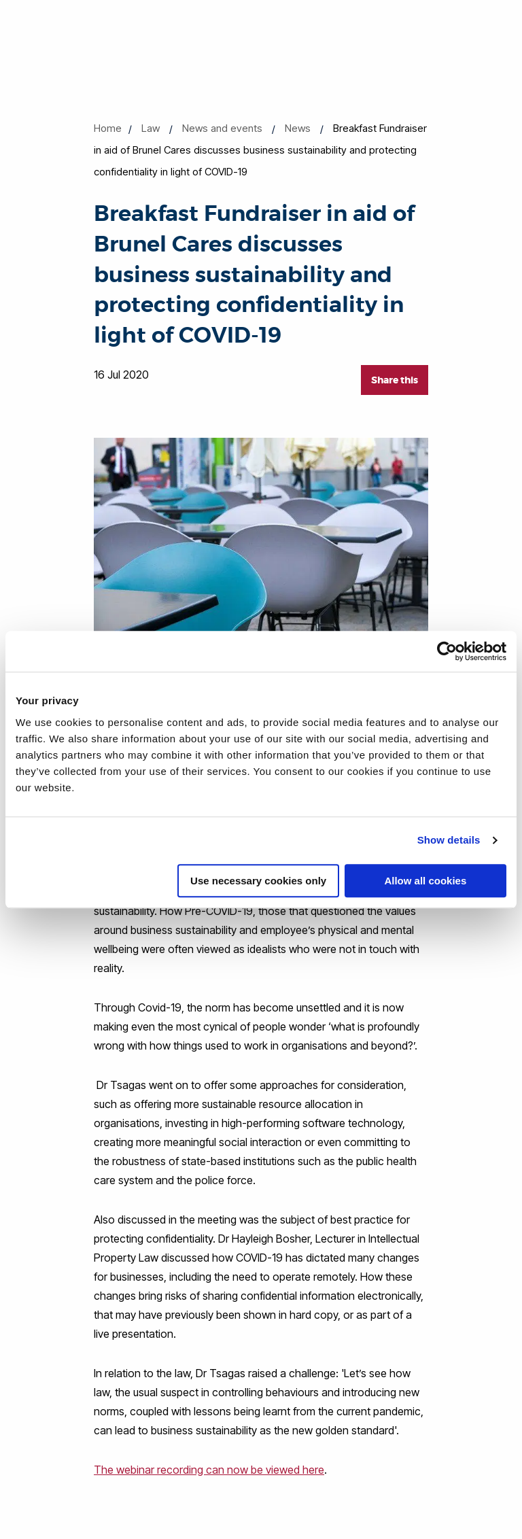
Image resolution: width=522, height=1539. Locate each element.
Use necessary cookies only (258, 880)
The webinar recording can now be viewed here (209, 1469)
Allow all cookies (425, 880)
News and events (222, 128)
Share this (394, 380)
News (298, 128)
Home (108, 128)
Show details (449, 840)
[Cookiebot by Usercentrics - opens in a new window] (446, 651)
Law (150, 128)
